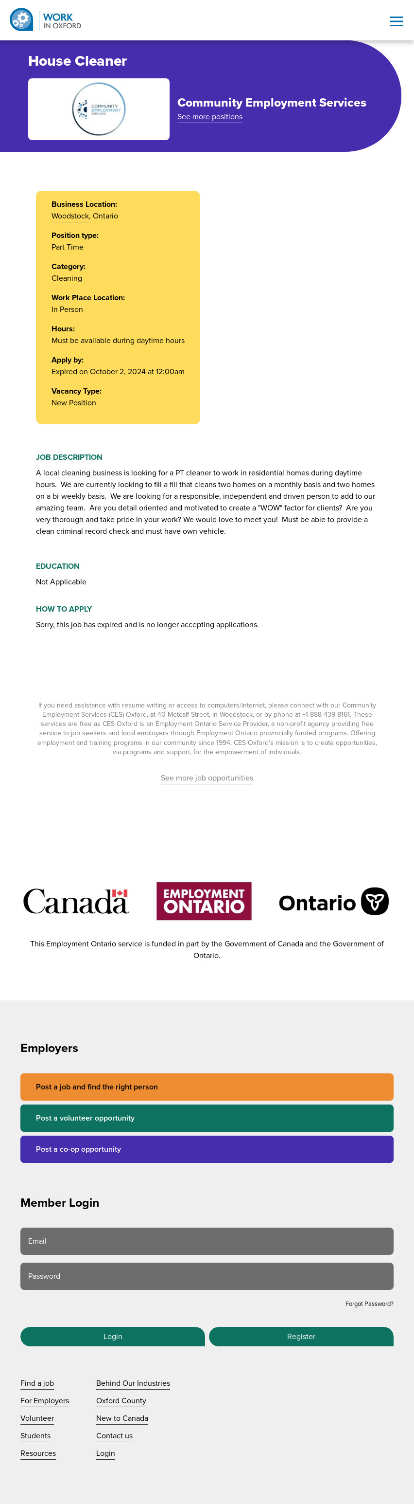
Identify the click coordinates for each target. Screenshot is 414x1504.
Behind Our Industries (133, 1383)
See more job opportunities (207, 778)
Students (35, 1436)
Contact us (114, 1436)
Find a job (37, 1383)
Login (113, 1336)
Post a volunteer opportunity (85, 1118)
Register (301, 1336)
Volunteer (37, 1418)
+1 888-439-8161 (326, 714)
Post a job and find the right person (97, 1087)
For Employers (44, 1401)
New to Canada (122, 1418)
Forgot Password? (369, 1304)
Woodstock (70, 216)
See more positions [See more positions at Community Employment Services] (209, 117)
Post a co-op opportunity (78, 1149)
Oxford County (121, 1401)
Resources (38, 1453)
